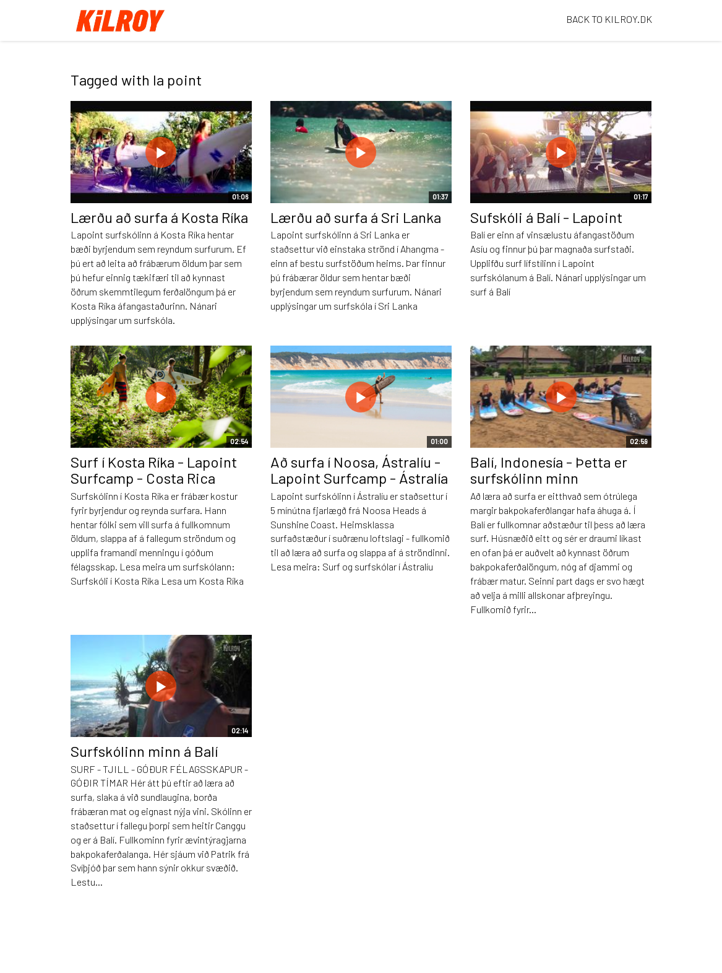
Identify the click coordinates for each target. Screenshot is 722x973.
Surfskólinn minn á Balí (144, 751)
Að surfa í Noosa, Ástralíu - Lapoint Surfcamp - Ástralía (359, 470)
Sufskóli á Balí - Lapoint (546, 217)
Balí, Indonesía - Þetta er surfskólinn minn (548, 470)
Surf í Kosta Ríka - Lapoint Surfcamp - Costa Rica (154, 470)
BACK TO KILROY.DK (609, 19)
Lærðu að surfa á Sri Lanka (355, 217)
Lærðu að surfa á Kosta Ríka (159, 217)
